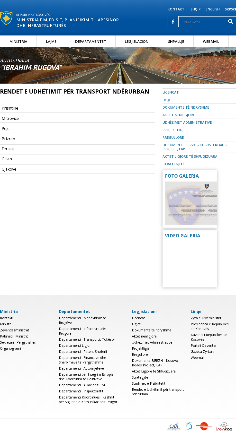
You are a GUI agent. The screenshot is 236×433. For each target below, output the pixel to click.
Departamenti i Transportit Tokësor (87, 339)
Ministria (18, 41)
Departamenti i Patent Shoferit (83, 351)
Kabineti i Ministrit (14, 336)
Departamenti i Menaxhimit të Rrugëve (82, 320)
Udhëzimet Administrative (187, 122)
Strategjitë (173, 164)
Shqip (195, 9)
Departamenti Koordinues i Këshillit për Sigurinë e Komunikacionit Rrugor (88, 399)
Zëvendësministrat (14, 330)
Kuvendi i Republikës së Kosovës (209, 337)
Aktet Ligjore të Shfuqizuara (190, 156)
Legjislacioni (137, 41)
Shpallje (176, 41)
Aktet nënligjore (179, 115)
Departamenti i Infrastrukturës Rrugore (83, 331)
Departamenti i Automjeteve (81, 368)
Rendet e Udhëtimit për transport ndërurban (158, 391)
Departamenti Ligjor (75, 345)
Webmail (211, 41)
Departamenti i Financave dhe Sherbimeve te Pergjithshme (82, 359)
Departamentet (90, 41)
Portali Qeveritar (204, 345)
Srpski (230, 9)
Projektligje (174, 130)
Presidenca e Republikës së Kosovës (210, 326)
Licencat (171, 92)
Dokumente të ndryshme (186, 107)
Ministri (5, 324)
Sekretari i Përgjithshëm (18, 342)
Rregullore (173, 137)
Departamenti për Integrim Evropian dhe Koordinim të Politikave (87, 376)
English (213, 9)
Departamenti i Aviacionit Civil (82, 385)
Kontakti (176, 9)
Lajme (51, 41)
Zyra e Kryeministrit (206, 318)
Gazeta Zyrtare (202, 351)
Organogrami (10, 348)
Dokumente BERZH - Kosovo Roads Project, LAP (195, 147)
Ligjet (168, 99)
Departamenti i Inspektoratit (81, 391)
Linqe (196, 311)
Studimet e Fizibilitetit (148, 383)
